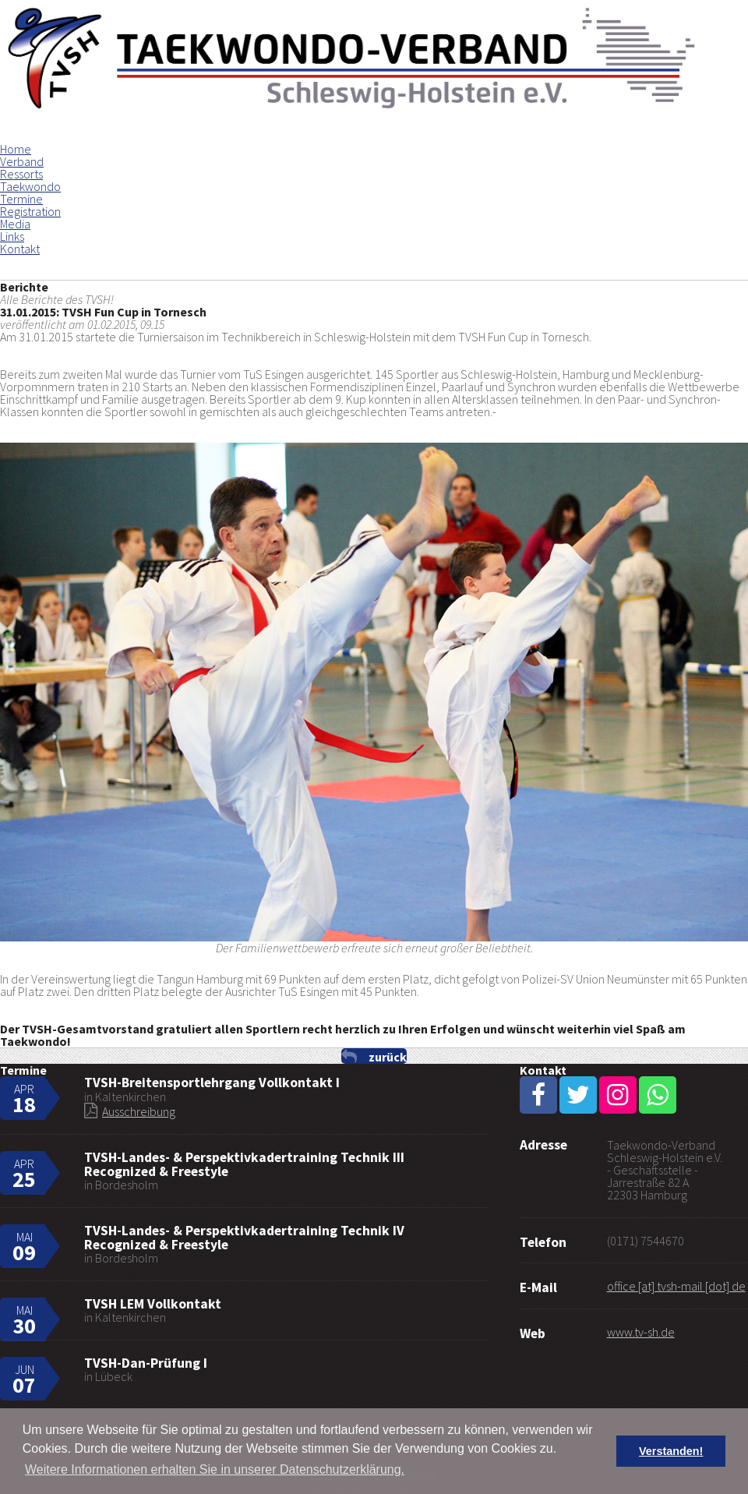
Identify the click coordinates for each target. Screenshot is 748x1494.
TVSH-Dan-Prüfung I (145, 1363)
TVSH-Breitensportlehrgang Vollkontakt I (212, 1082)
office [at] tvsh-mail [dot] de (676, 1286)
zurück (388, 1056)
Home (15, 149)
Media (15, 223)
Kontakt (20, 248)
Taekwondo (30, 186)
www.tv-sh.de (641, 1332)
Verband (22, 161)
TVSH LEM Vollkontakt (152, 1303)
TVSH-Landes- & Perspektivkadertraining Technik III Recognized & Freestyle (244, 1164)
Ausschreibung (138, 1111)
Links (12, 236)
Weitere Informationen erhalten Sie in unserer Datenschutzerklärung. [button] (214, 1469)
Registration (30, 211)
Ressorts (21, 174)
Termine (21, 199)
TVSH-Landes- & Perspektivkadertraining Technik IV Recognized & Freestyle (244, 1237)
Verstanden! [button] (671, 1451)
